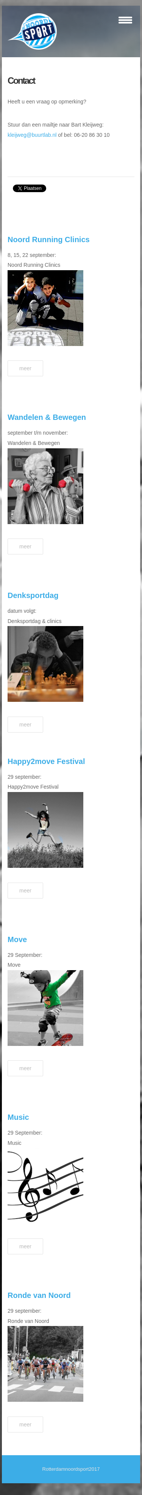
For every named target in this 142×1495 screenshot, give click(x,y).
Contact (21, 80)
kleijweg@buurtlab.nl (32, 135)
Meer (25, 368)
